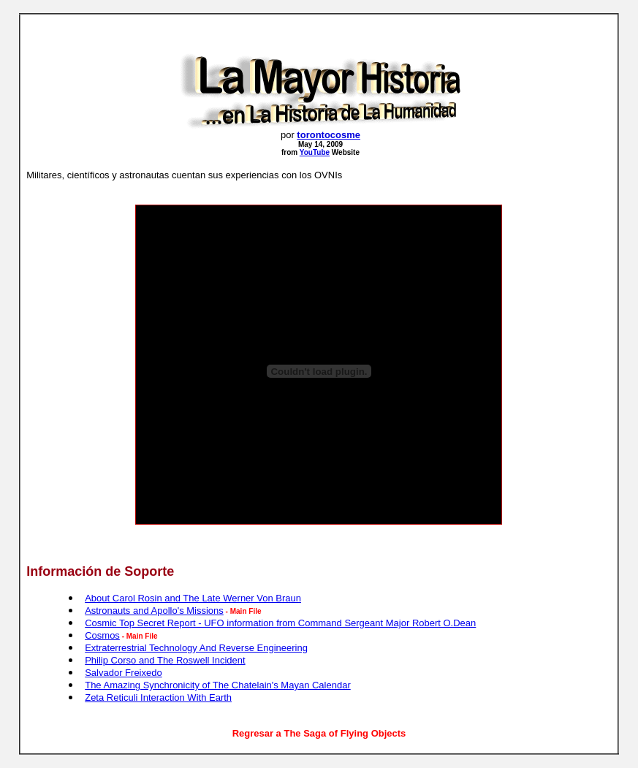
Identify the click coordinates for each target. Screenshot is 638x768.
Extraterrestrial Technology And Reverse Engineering (196, 647)
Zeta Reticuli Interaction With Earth (158, 697)
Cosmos (102, 635)
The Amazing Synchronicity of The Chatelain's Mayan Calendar (218, 685)
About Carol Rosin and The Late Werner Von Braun (193, 598)
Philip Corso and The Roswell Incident (165, 660)
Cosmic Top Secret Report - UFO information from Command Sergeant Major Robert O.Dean (280, 622)
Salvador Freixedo (123, 672)
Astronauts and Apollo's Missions (154, 610)
